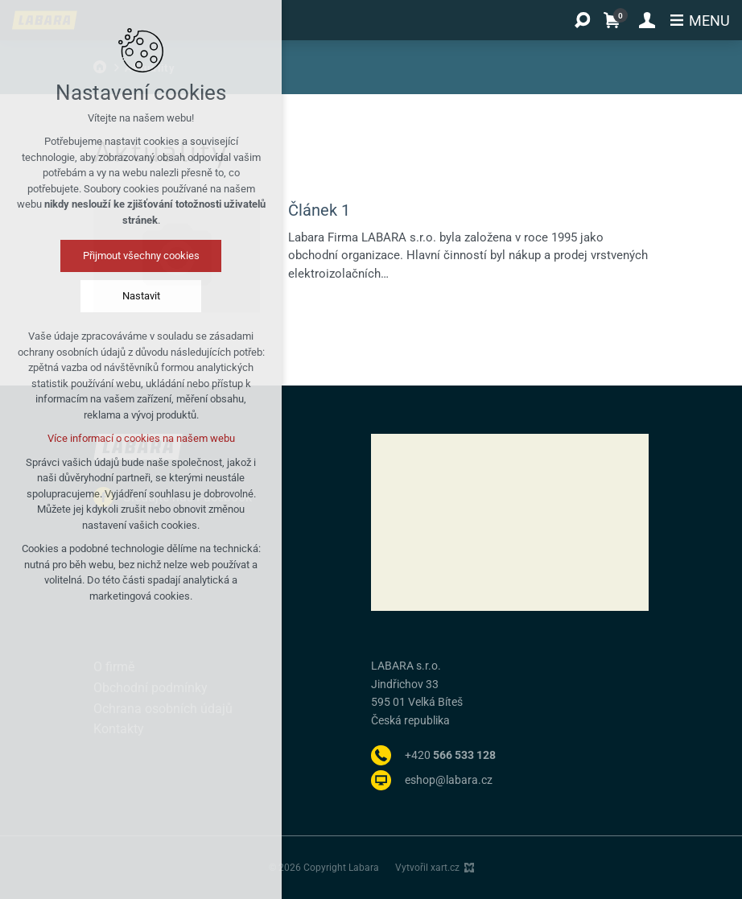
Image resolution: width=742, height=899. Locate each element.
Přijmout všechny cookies (141, 255)
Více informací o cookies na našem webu (141, 438)
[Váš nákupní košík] (615, 20)
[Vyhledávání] (582, 20)
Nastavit (141, 296)
